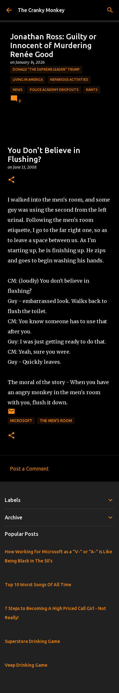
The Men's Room (56, 421)
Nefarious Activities (69, 79)
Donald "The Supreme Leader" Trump (46, 69)
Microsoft (21, 421)
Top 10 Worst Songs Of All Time (38, 584)
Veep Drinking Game (26, 665)
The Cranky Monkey (41, 10)
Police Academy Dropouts (54, 90)
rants (92, 90)
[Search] (110, 10)
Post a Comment (29, 469)
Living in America (28, 79)
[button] (11, 180)
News (18, 90)
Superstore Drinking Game (32, 641)
